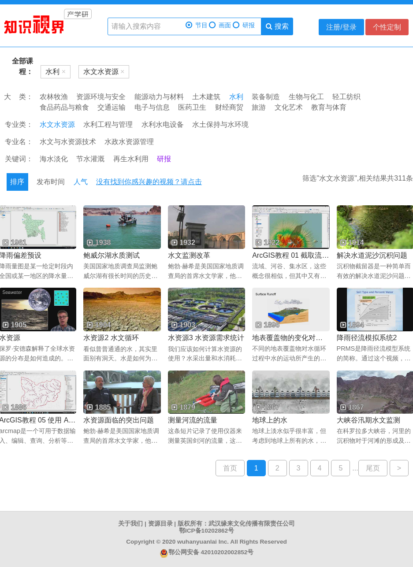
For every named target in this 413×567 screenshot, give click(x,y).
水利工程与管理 (108, 124)
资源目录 (160, 523)
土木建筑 (206, 96)
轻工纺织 (346, 96)
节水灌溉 (90, 159)
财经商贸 (229, 107)
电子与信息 (152, 107)
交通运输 (111, 107)
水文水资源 (57, 124)
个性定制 (387, 27)
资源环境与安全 (101, 96)
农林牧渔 (54, 96)
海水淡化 (54, 159)
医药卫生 (192, 107)
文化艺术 (289, 107)
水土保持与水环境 (220, 124)
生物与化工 (306, 96)
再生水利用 (131, 159)
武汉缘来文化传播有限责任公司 (251, 523)
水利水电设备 (162, 124)
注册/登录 (341, 27)
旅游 (259, 107)
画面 (220, 25)
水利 (236, 96)
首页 (230, 468)
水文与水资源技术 (68, 141)
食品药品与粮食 (64, 107)
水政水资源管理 (129, 141)
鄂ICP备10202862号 (206, 530)
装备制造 (266, 96)
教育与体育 (328, 107)
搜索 (277, 26)
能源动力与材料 (159, 96)
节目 (197, 25)
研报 (244, 25)
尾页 (373, 468)
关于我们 (130, 523)
